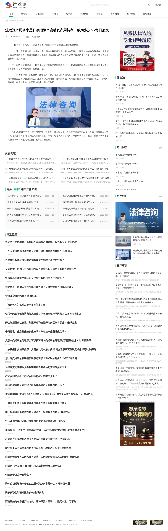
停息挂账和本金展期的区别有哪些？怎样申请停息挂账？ (34, 260)
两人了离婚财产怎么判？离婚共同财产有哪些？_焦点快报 (24, 215)
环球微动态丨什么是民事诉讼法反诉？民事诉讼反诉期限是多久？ (39, 169)
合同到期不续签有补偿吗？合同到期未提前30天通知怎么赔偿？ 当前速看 (80, 208)
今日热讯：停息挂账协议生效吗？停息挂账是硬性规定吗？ (36, 331)
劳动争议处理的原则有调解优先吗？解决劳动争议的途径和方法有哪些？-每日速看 (147, 252)
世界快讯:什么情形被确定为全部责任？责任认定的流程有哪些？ (139, 98)
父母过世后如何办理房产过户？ (130, 181)
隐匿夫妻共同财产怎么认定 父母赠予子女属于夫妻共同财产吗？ (139, 396)
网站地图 (34, 520)
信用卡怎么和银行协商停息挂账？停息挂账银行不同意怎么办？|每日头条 (43, 313)
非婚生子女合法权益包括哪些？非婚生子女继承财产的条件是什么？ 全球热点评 (24, 202)
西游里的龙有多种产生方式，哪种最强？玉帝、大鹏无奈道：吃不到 (40, 501)
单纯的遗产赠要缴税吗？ (127, 154)
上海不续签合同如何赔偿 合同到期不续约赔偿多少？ (147, 238)
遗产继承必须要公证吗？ (127, 163)
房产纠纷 (115, 14)
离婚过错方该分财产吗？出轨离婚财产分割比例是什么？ (34, 385)
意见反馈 (72, 520)
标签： (8, 145)
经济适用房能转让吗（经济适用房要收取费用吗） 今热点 (35, 421)
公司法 (55, 14)
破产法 (12, 21)
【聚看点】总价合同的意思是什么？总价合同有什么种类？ (36, 403)
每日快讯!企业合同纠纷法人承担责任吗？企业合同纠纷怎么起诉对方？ (139, 327)
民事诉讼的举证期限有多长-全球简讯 (24, 492)
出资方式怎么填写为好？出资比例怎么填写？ (80, 215)
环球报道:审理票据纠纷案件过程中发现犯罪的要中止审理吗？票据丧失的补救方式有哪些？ (139, 301)
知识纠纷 (39, 14)
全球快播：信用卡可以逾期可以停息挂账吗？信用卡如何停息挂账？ (40, 269)
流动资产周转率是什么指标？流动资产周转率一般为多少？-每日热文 (41, 159)
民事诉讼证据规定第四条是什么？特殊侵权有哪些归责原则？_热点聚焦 (97, 169)
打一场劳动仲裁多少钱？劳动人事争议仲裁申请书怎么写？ (139, 135)
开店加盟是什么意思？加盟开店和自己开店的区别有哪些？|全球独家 (41, 322)
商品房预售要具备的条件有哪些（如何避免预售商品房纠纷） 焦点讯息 (42, 456)
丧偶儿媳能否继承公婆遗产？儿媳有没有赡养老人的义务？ (24, 208)
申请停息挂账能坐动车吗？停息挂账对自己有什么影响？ (34, 278)
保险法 (99, 14)
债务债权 (147, 14)
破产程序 (20, 21)
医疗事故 (131, 14)
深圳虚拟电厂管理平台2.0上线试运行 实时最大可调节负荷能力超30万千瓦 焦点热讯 (49, 394)
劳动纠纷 (84, 14)
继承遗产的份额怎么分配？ (128, 172)
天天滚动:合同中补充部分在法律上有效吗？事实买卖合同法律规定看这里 (98, 178)
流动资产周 (37, 145)
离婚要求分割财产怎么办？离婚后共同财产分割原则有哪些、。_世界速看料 (139, 341)
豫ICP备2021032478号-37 (45, 524)
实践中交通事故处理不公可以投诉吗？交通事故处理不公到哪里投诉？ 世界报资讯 (48, 340)
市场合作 (21, 520)
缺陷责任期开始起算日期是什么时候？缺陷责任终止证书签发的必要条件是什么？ (80, 221)
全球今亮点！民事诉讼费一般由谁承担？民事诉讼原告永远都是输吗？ (139, 286)
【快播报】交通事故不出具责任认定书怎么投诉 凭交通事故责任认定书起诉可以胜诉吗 (50, 349)
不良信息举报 (86, 520)
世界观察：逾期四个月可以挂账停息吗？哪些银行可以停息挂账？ (39, 287)
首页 (11, 14)
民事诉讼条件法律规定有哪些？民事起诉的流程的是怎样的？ (80, 196)
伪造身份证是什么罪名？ (18, 474)
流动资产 (15, 145)
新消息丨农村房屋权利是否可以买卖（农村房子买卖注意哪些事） (39, 448)
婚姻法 (24, 14)
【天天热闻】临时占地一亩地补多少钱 (25, 304)
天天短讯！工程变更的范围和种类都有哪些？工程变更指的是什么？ (139, 370)
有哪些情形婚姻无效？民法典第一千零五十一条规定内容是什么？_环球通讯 (139, 355)
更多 (161, 148)
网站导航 (159, 5)
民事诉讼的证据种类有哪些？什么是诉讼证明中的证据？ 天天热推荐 (139, 110)
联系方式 (46, 520)
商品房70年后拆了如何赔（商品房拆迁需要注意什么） (33, 465)
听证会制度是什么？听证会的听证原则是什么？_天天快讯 (36, 178)
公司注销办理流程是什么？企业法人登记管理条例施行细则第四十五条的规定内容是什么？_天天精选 (139, 382)
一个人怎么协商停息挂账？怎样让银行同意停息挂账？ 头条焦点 (38, 251)
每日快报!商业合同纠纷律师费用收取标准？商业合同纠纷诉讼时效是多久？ (139, 122)
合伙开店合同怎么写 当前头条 (21, 296)
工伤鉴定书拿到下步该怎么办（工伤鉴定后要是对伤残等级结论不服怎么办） (24, 221)
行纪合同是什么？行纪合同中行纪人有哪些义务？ (31, 376)
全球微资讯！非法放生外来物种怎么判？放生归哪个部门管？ (24, 196)
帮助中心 (59, 520)
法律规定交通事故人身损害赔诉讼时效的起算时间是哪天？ (36, 367)
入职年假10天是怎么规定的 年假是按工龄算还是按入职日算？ (139, 86)
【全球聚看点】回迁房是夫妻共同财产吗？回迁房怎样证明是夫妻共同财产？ (100, 159)
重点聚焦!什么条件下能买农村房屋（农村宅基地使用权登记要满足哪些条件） (45, 430)
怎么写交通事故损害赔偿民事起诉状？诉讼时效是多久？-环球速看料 (41, 358)
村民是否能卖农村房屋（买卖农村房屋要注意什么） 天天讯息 (37, 439)
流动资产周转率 (25, 145)
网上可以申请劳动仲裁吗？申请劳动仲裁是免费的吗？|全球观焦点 (139, 315)
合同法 (69, 14)
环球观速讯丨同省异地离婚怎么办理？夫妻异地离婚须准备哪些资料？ (80, 202)
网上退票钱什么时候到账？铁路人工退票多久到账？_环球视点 (37, 412)
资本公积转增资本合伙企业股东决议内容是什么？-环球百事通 (37, 483)
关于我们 (9, 520)
